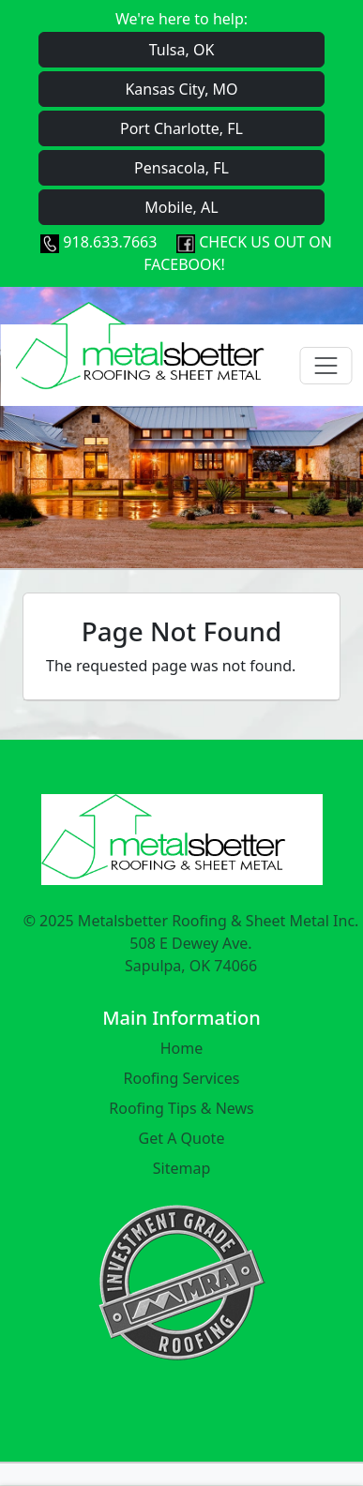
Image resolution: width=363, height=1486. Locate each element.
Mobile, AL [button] (181, 207)
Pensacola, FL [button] (181, 168)
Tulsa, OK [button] (182, 49)
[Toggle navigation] (325, 365)
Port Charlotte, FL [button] (181, 128)
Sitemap (182, 1168)
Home (182, 1048)
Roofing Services (182, 1078)
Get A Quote (182, 1138)
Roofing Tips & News (181, 1108)
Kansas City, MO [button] (181, 89)
